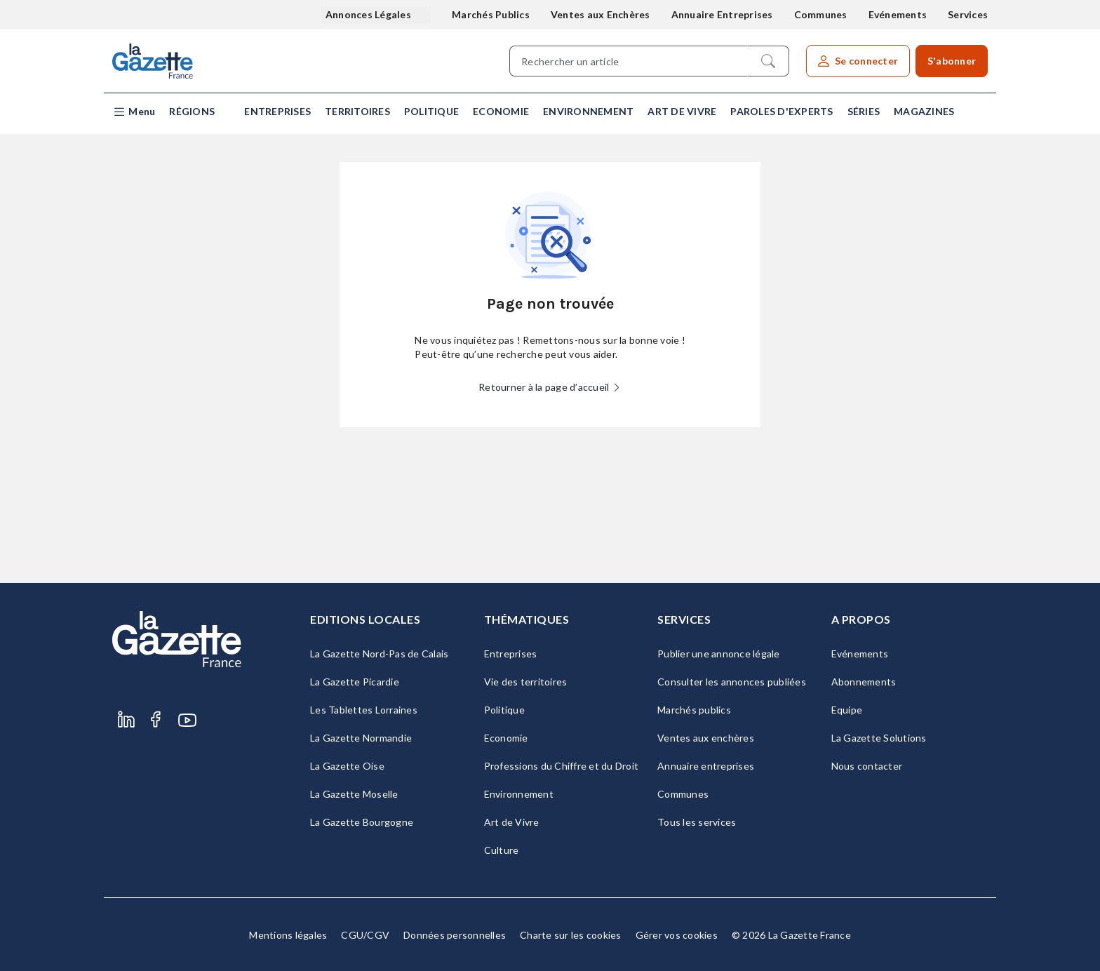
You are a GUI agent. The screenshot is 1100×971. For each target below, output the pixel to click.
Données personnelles (454, 935)
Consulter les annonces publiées (731, 682)
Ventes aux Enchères (600, 14)
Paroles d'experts (781, 111)
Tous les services (696, 822)
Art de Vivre (682, 111)
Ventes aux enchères (705, 738)
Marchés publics (694, 710)
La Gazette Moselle (354, 794)
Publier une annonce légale (718, 653)
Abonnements (864, 682)
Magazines (924, 111)
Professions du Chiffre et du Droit (561, 766)
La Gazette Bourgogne (361, 822)
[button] (133, 112)
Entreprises (277, 111)
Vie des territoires (526, 682)
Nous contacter (867, 766)
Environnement (588, 111)
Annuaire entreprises (705, 766)
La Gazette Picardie (354, 682)
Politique (431, 111)
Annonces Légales (369, 14)
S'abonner (951, 61)
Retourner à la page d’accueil (550, 387)
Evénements (897, 14)
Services (968, 14)
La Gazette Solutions (879, 738)
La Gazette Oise (347, 766)
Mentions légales (288, 935)
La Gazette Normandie (361, 738)
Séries (863, 111)
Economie (501, 111)
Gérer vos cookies (677, 935)
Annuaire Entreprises (722, 14)
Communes (820, 14)
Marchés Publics (491, 14)
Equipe (847, 710)
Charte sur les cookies (571, 935)
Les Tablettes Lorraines (363, 710)
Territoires (357, 111)
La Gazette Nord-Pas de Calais (379, 653)
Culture (501, 850)
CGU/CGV (365, 935)
